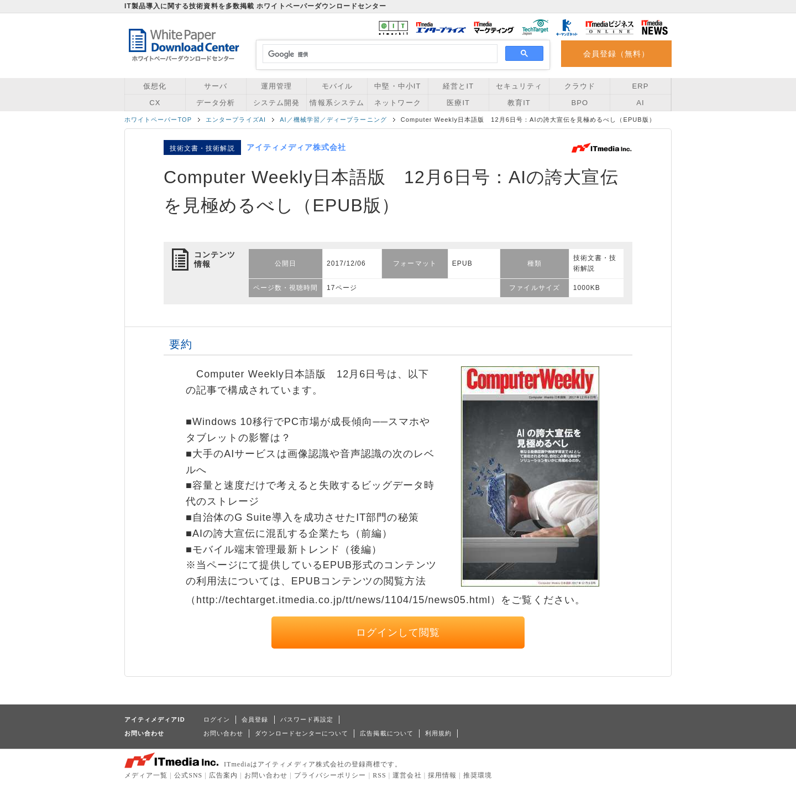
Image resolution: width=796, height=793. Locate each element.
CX (154, 103)
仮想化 (154, 86)
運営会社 (406, 775)
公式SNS (188, 775)
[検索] (378, 54)
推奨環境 (477, 775)
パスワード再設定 (307, 719)
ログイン (216, 719)
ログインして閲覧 (398, 632)
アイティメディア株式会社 (297, 147)
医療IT (458, 103)
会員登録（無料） (616, 53)
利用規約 (438, 733)
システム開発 (276, 103)
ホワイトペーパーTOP (158, 119)
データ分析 (215, 103)
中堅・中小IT (397, 86)
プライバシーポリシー (330, 775)
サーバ (215, 86)
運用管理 (276, 86)
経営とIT (458, 86)
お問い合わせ (223, 733)
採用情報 (442, 775)
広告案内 (223, 775)
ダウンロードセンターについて (301, 733)
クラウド (579, 86)
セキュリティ (519, 86)
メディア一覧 (145, 775)
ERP (640, 86)
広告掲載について (386, 733)
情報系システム (337, 103)
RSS (379, 775)
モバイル (337, 86)
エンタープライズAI (236, 119)
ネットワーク (397, 103)
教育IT (519, 103)
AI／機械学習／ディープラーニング (333, 119)
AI (640, 103)
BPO (579, 103)
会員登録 (255, 719)
